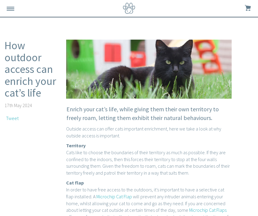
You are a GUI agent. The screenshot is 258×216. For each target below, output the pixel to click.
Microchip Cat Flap (114, 197)
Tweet (12, 118)
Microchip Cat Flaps (208, 210)
